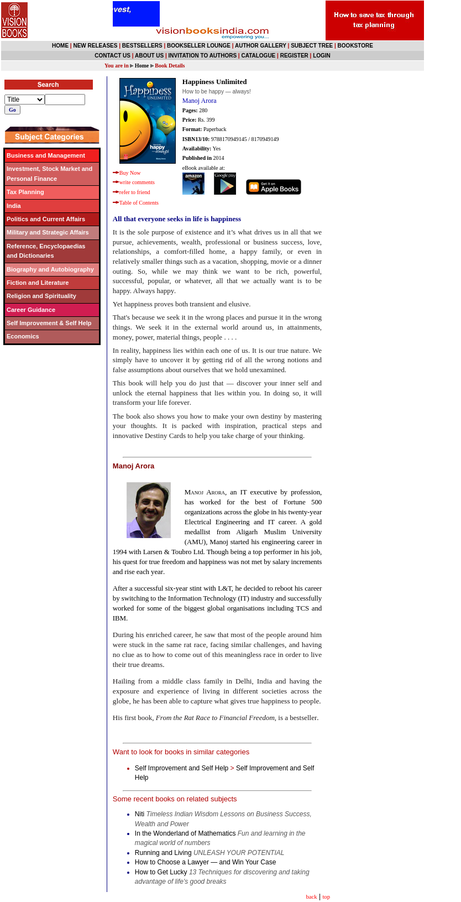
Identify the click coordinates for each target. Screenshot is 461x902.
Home (142, 65)
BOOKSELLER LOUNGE (198, 46)
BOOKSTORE (355, 46)
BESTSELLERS (142, 46)
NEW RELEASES (95, 46)
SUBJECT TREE (312, 46)
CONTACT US (112, 56)
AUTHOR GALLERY (260, 46)
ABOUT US (149, 56)
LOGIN (322, 56)
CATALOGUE (258, 56)
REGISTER (294, 56)
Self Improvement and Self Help (181, 768)
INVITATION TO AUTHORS (203, 56)
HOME (60, 46)
